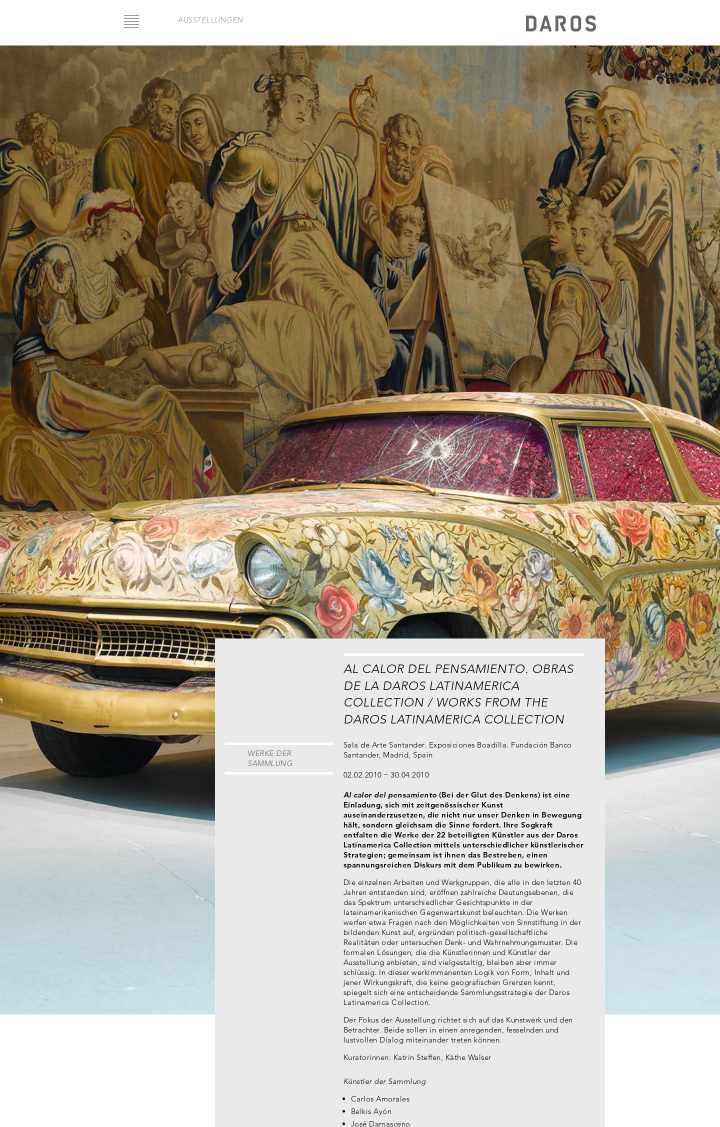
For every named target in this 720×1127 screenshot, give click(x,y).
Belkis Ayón (371, 1111)
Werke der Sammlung (270, 758)
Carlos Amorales (380, 1099)
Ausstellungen (211, 19)
